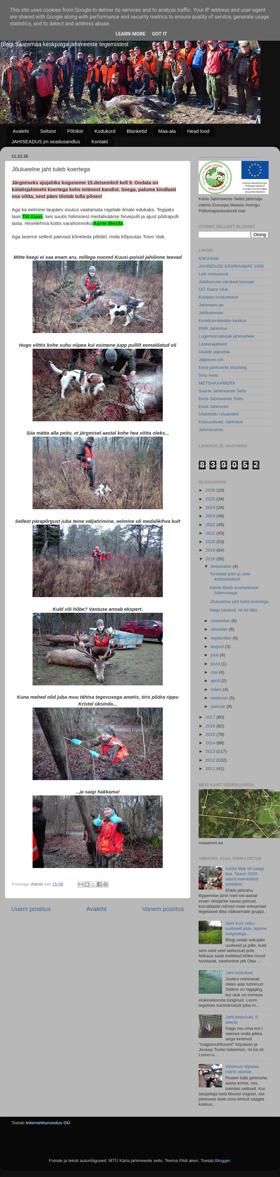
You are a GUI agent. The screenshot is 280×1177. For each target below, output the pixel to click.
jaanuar (219, 706)
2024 (211, 507)
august (218, 646)
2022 (211, 524)
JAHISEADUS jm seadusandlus (45, 141)
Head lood (198, 131)
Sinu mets (208, 375)
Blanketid (137, 131)
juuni (216, 663)
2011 (211, 768)
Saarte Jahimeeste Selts (222, 390)
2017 (211, 717)
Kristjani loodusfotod (218, 297)
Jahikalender (211, 312)
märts (217, 689)
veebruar (220, 697)
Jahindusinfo (211, 429)
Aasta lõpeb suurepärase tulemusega (234, 590)
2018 (211, 558)
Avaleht (21, 131)
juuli (215, 654)
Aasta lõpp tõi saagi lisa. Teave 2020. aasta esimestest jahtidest (244, 876)
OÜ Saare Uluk (213, 289)
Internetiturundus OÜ (48, 1122)
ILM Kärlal (208, 258)
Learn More (131, 34)
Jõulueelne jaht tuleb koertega (239, 601)
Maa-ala (167, 131)
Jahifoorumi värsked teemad (226, 281)
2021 (211, 533)
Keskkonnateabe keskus (222, 320)
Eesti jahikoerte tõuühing (223, 367)
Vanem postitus (163, 908)
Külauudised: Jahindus (221, 421)
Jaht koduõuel (239, 972)
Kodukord (104, 131)
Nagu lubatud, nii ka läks (234, 610)
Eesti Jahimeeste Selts (221, 398)
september (222, 638)
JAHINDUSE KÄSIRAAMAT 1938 (231, 266)
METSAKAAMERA (217, 383)
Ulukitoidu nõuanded (219, 414)
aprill (216, 680)
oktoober (220, 629)
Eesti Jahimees (214, 406)
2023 (211, 515)
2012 (211, 760)
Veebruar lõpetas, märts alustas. (242, 1069)
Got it (159, 34)
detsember (222, 566)
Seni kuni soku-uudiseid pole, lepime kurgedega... (246, 928)
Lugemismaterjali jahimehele (226, 336)
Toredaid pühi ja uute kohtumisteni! (230, 576)
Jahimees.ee (211, 304)
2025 (211, 499)
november (221, 620)
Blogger (222, 1160)
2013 (211, 751)
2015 (211, 734)
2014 (211, 742)
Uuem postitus (31, 908)
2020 (211, 541)
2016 (211, 725)
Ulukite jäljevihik (214, 351)
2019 (211, 550)
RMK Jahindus (213, 328)
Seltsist (48, 131)
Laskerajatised (213, 344)
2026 (211, 490)
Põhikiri (75, 131)
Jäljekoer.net (211, 359)
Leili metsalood (213, 274)
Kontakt (99, 141)
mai (215, 672)
